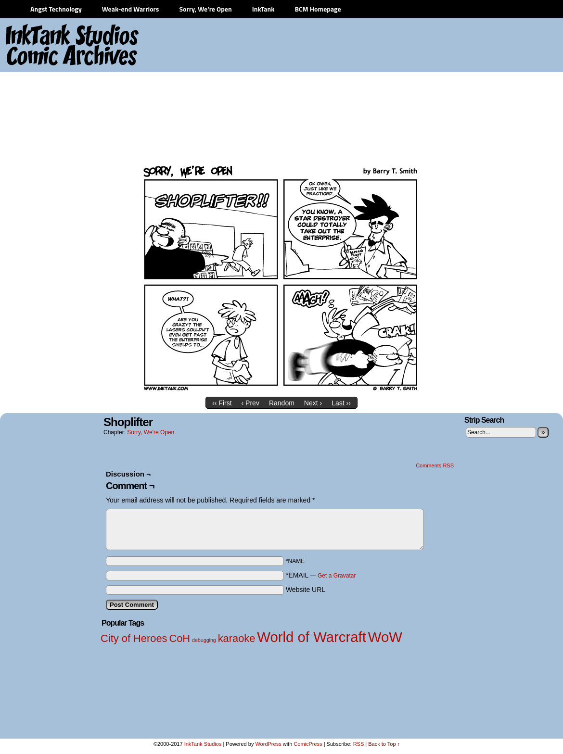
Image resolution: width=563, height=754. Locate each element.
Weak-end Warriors (130, 9)
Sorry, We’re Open (205, 9)
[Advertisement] (476, 91)
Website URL (305, 589)
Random (281, 403)
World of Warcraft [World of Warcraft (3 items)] (311, 637)
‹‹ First (221, 403)
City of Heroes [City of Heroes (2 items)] (134, 638)
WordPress (268, 744)
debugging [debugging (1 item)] (204, 640)
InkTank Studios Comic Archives (43, 46)
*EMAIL (321, 575)
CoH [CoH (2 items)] (179, 638)
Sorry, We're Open (150, 432)
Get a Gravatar (337, 575)
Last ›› (341, 403)
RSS (358, 744)
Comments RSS (435, 465)
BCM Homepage (317, 9)
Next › (313, 403)
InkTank (263, 9)
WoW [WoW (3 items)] (385, 637)
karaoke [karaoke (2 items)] (237, 638)
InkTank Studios (203, 744)
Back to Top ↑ (384, 744)
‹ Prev (250, 403)
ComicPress (308, 744)
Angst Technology (56, 9)
